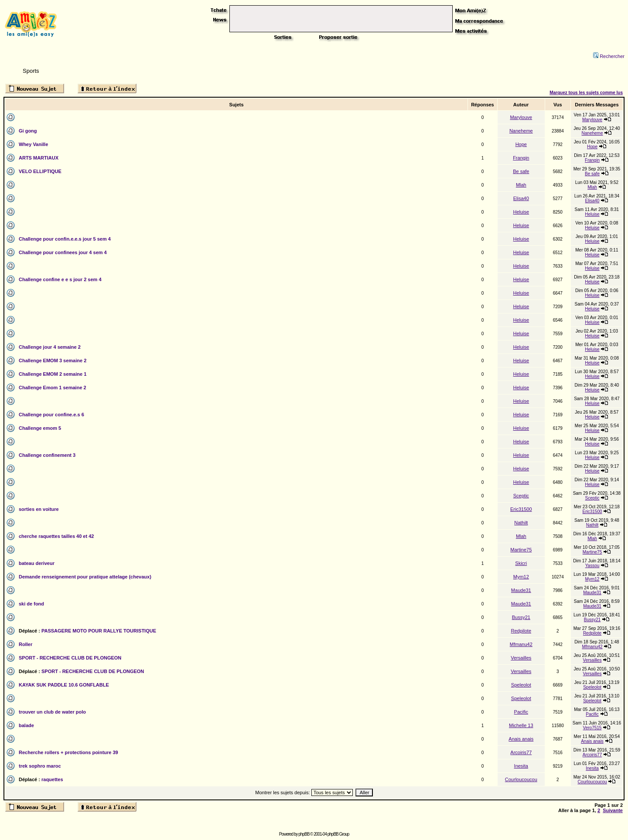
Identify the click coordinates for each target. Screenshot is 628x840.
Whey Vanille (33, 144)
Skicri (521, 563)
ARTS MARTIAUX (38, 157)
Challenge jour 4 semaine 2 (50, 347)
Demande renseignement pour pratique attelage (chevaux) (85, 576)
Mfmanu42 (521, 644)
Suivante (613, 810)
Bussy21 (521, 617)
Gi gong (28, 130)
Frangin (521, 157)
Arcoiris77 (521, 752)
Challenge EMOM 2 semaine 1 (52, 374)
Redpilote (521, 630)
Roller (25, 644)
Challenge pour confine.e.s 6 (51, 414)
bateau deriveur (37, 563)
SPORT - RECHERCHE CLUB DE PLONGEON (70, 657)
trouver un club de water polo (52, 711)
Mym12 (521, 576)
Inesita (521, 766)
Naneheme (521, 130)
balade (26, 725)
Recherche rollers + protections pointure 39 (68, 752)
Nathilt (521, 522)
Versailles (521, 657)
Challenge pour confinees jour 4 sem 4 (63, 252)
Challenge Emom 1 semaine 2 (52, 387)
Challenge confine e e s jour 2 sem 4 (60, 279)
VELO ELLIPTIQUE (40, 171)
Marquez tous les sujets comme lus (586, 92)
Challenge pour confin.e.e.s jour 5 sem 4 (65, 238)
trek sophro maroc (40, 766)
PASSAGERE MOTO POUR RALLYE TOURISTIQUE (98, 630)
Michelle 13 (521, 725)
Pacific (521, 711)
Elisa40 (521, 198)
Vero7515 (592, 727)
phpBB (303, 834)
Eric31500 (521, 509)
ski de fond (31, 603)
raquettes (52, 779)
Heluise (521, 211)
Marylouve (521, 117)
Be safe (521, 171)
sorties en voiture (39, 509)
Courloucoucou (521, 779)
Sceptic (521, 495)
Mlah (521, 184)
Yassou (592, 565)
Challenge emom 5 (40, 428)
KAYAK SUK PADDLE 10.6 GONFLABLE (64, 684)
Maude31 (521, 590)
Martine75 (521, 549)
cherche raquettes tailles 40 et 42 (56, 536)
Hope (521, 144)
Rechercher (609, 56)
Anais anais (521, 738)
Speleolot (521, 684)
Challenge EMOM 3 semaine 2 (52, 360)
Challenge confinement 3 (47, 455)
